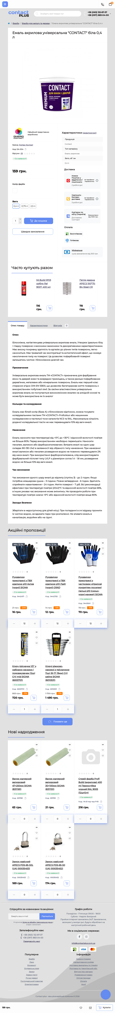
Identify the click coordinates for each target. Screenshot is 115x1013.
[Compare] (37, 554)
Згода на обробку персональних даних (38, 922)
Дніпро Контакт (26, 145)
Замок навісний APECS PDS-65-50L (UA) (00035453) (22, 865)
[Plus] (20, 219)
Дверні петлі (31, 975)
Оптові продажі (83, 978)
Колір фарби (18, 184)
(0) (22, 153)
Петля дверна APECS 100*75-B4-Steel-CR (87, 283)
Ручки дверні (32, 978)
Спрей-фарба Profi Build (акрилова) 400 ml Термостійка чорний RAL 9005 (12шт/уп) (90, 785)
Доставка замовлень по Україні (83, 965)
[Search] (37, 14)
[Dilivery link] (97, 180)
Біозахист (31, 965)
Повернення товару (83, 975)
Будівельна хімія (31, 968)
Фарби (16, 23)
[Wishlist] (37, 548)
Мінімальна (77, 250)
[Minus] (20, 222)
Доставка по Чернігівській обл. (83, 968)
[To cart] (49, 308)
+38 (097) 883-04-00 (98, 15)
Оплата (83, 981)
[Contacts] (102, 4)
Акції (83, 984)
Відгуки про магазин (83, 972)
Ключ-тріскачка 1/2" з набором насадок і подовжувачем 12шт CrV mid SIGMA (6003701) (24, 673)
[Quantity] (15, 221)
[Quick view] (37, 543)
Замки (31, 972)
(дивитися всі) (89, 133)
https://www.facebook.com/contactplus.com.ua (79, 937)
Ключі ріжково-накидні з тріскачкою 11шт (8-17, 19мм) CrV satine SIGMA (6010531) (57, 673)
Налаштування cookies (83, 962)
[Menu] (5, 4)
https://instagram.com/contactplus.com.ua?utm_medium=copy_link (86, 937)
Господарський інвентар (32, 981)
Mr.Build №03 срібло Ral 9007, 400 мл (43, 283)
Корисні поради (83, 959)
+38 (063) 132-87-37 (97, 12)
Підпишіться (47, 916)
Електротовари (32, 984)
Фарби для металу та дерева (36, 23)
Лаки (31, 962)
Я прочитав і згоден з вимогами (32, 923)
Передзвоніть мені (31, 941)
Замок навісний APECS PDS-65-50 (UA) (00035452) (55, 865)
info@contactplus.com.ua (83, 943)
